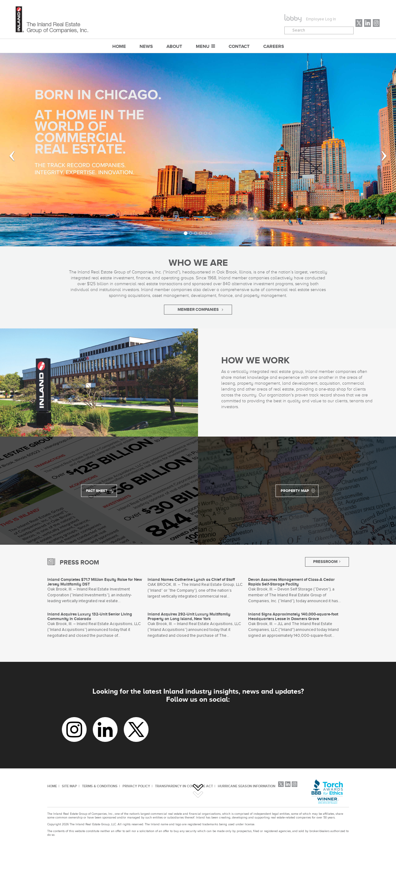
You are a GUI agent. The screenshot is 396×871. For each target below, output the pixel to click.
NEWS (146, 46)
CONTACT (239, 46)
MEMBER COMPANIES (198, 309)
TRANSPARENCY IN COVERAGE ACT (184, 786)
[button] (8, 149)
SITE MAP (69, 786)
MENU (202, 46)
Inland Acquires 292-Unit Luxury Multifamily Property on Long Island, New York (189, 616)
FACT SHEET (96, 490)
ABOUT (174, 46)
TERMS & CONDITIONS (100, 786)
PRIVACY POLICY (136, 786)
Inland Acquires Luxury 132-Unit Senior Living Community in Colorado (89, 616)
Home (119, 46)
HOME (52, 786)
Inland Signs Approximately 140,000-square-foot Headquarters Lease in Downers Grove (293, 616)
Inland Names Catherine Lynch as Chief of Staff (191, 579)
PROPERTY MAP (295, 490)
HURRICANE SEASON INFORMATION (246, 786)
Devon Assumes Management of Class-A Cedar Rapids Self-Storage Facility (291, 581)
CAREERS (273, 46)
